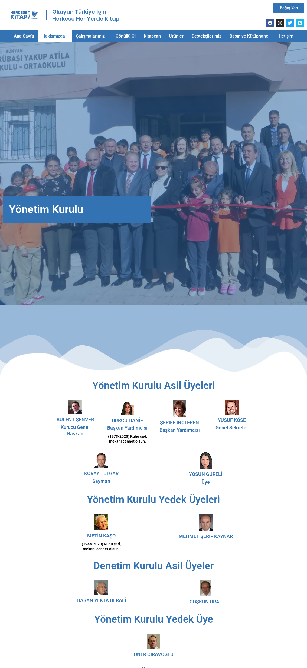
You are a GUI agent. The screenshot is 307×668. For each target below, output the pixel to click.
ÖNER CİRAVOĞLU (154, 654)
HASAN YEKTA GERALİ (101, 600)
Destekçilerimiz (206, 36)
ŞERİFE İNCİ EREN (179, 422)
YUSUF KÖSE (232, 420)
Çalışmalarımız (90, 36)
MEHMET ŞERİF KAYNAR (206, 536)
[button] (55, 36)
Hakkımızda (53, 36)
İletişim (286, 36)
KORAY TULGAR (101, 473)
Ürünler (176, 36)
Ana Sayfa (24, 36)
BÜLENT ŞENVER (75, 419)
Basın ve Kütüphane (249, 36)
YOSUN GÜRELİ (205, 474)
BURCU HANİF (127, 420)
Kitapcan (152, 36)
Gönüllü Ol (126, 36)
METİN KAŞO (101, 536)
